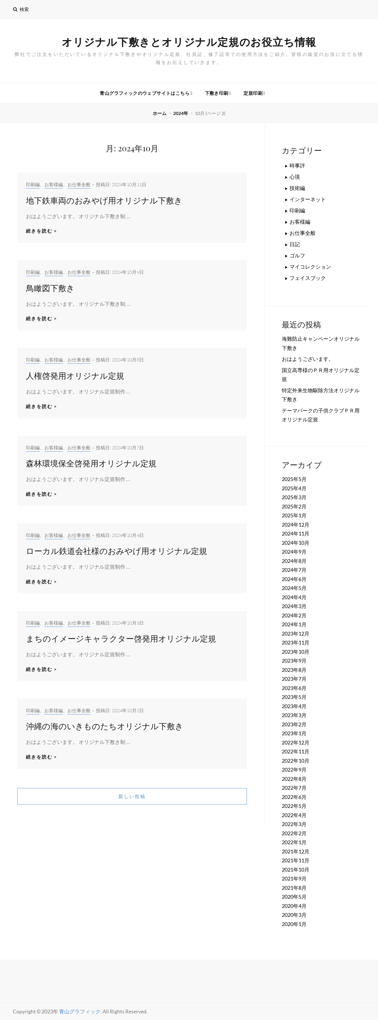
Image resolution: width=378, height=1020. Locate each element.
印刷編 (33, 184)
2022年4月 (294, 815)
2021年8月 (294, 888)
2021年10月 (295, 869)
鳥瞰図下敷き (50, 287)
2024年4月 (294, 597)
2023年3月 (294, 715)
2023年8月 (294, 670)
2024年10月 (295, 543)
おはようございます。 (308, 359)
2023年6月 (294, 688)
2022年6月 (294, 797)
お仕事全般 (78, 184)
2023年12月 (295, 633)
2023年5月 (294, 697)
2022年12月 (295, 742)
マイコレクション (310, 266)
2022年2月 (294, 833)
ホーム (160, 113)
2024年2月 (294, 615)
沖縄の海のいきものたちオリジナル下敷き (104, 726)
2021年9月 (294, 878)
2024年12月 (295, 524)
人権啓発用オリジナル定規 (75, 375)
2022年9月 (294, 769)
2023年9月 (294, 660)
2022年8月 (294, 779)
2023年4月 (294, 706)
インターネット (308, 199)
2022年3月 (294, 824)
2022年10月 (295, 760)
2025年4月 (294, 488)
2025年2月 (294, 506)
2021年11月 (295, 860)
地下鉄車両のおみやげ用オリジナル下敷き (104, 200)
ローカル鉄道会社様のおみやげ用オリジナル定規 (116, 550)
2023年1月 (294, 733)
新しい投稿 (132, 796)
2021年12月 (295, 851)
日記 (295, 244)
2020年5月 (294, 896)
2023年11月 (295, 642)
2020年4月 (294, 906)
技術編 (297, 188)
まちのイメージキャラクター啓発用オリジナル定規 (121, 638)
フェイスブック (308, 278)
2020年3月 (294, 915)
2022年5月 (294, 806)
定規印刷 (254, 93)
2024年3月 (294, 606)
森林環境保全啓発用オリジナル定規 (91, 463)
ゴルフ (297, 255)
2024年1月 (294, 624)
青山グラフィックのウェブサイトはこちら (146, 93)
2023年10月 (295, 651)
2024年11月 (295, 533)
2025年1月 (294, 515)
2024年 (181, 113)
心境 (295, 177)
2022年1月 (294, 842)
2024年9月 (294, 551)
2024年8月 (294, 561)
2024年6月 (294, 579)
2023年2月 (294, 724)
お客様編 (53, 184)
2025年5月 (294, 479)
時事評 (297, 165)
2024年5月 (294, 588)
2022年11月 (295, 751)
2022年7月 (294, 788)
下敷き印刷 (218, 93)
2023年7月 (294, 679)
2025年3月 (294, 497)
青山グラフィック (80, 1011)
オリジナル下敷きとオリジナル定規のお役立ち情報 (189, 41)
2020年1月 (294, 924)
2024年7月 (294, 570)
